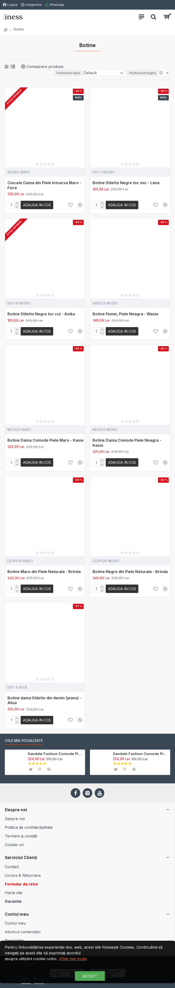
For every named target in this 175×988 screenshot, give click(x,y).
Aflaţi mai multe (73, 958)
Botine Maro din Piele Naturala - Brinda (44, 571)
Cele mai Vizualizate (24, 740)
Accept (90, 976)
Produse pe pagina (142, 73)
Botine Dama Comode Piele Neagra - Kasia (127, 443)
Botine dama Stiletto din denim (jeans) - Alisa (44, 700)
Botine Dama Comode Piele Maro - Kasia (45, 440)
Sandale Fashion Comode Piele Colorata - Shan (140, 753)
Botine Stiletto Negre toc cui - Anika (41, 313)
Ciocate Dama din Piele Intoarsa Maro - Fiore (44, 185)
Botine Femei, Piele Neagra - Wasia (125, 313)
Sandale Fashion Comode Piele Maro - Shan (55, 753)
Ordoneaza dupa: (68, 73)
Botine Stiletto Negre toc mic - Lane (126, 182)
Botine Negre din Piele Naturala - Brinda (130, 571)
